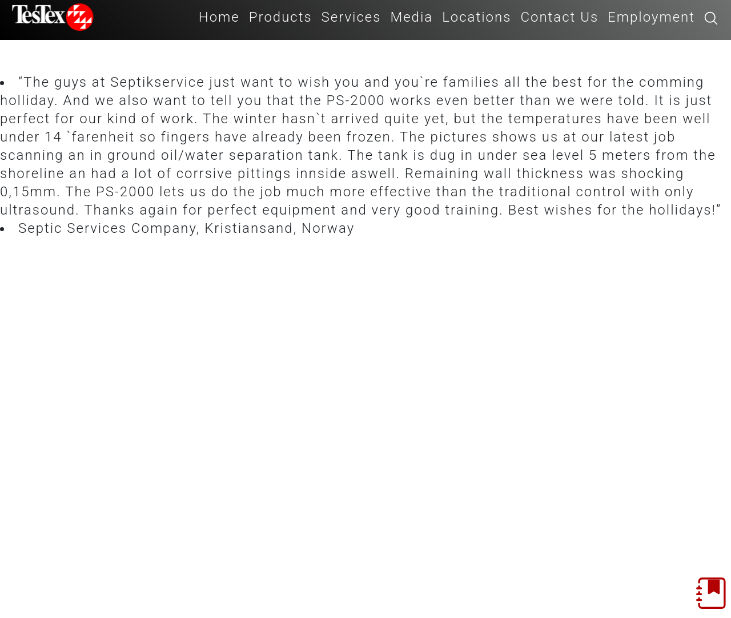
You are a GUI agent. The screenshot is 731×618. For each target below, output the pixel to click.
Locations (476, 17)
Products (280, 17)
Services (351, 17)
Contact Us (559, 17)
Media (411, 17)
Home (219, 17)
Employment (651, 17)
